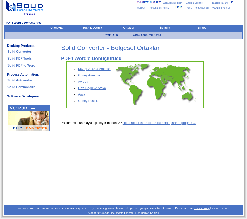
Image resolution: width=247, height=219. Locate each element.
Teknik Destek (92, 27)
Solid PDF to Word (21, 65)
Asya (81, 94)
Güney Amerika (89, 75)
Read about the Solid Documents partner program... (159, 123)
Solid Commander (21, 87)
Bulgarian (168, 3)
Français (215, 3)
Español (198, 3)
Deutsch (177, 3)
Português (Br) (202, 7)
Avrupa (83, 82)
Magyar (141, 7)
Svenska (225, 7)
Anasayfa (56, 27)
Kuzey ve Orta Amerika (94, 69)
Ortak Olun (110, 34)
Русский (215, 7)
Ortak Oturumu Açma (147, 34)
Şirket (202, 27)
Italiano (224, 3)
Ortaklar (128, 27)
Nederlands (156, 7)
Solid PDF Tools (19, 58)
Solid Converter (19, 51)
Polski (189, 7)
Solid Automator (19, 80)
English (190, 3)
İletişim (165, 27)
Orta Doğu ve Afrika (92, 88)
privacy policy (202, 208)
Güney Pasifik (88, 101)
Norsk (166, 7)
